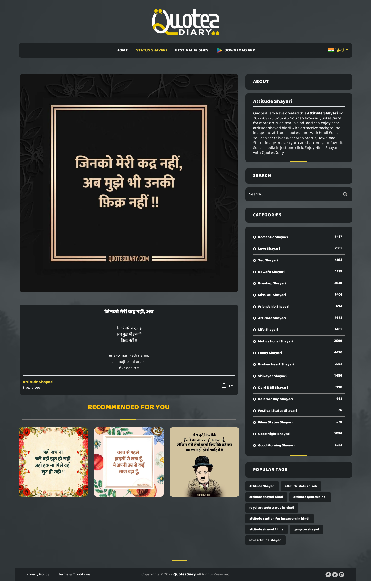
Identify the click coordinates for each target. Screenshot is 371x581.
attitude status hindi (301, 486)
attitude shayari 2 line (266, 529)
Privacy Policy (37, 574)
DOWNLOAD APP (236, 50)
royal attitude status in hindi (271, 508)
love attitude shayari (265, 540)
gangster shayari (306, 529)
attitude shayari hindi (266, 497)
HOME (122, 50)
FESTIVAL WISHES (191, 50)
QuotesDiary (184, 574)
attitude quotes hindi (310, 497)
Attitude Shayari (38, 382)
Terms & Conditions (74, 574)
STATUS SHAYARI (151, 50)
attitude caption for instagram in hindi (279, 518)
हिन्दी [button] (336, 50)
